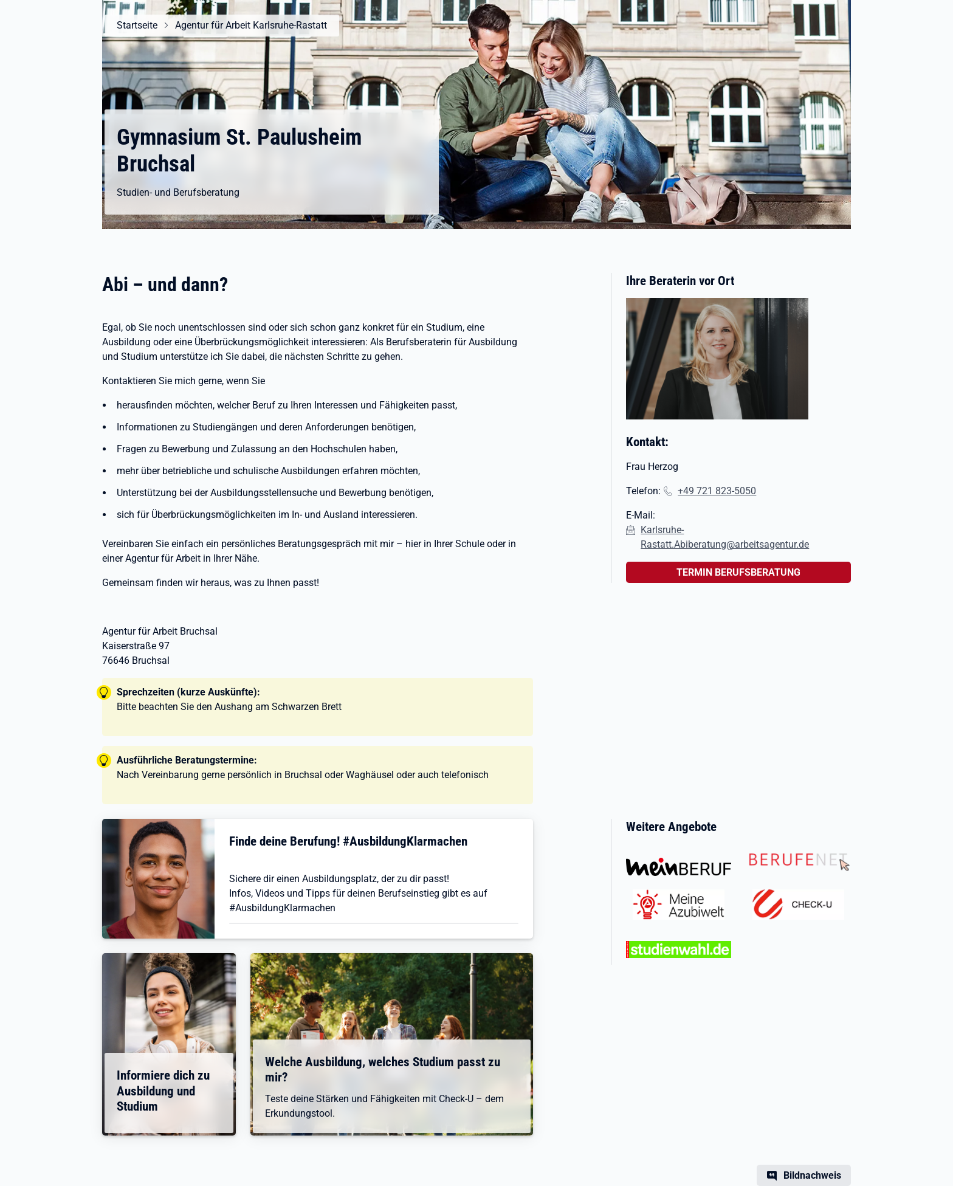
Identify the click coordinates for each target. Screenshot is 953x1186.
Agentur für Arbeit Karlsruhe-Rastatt (251, 25)
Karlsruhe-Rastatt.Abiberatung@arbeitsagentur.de (725, 537)
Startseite (137, 25)
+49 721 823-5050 (717, 491)
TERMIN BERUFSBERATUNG (738, 572)
